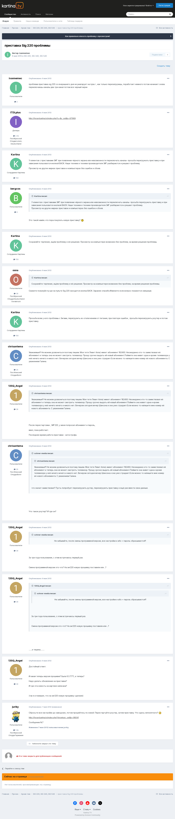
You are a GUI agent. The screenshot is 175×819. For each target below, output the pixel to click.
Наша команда (32, 21)
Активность (26, 14)
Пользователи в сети (53, 21)
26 (16, 370)
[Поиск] (139, 14)
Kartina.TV (88, 813)
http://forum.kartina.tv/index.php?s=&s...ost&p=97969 (52, 118)
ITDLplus (15, 112)
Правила (17, 21)
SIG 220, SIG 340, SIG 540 (35, 56)
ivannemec (24, 53)
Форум (5, 21)
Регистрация (164, 5)
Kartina (15, 154)
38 (16, 293)
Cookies (96, 809)
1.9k (16, 730)
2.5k (16, 136)
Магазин (49, 14)
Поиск (38, 14)
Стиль (87, 809)
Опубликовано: (40, 78)
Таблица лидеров (74, 21)
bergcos (15, 188)
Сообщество (10, 15)
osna (15, 270)
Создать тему (163, 66)
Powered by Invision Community (87, 815)
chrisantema (15, 346)
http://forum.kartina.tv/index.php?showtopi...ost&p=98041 (54, 717)
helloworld (36, 744)
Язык (78, 809)
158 (15, 178)
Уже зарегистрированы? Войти (138, 5)
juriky (15, 706)
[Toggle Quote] (32, 196)
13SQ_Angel (15, 385)
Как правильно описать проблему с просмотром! (87, 36)
